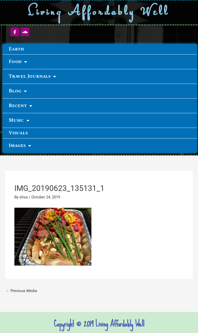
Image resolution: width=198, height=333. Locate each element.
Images (20, 146)
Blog (18, 91)
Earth (16, 49)
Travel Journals (32, 76)
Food (18, 62)
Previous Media (21, 290)
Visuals (18, 132)
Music (19, 120)
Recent (20, 106)
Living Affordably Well (99, 12)
